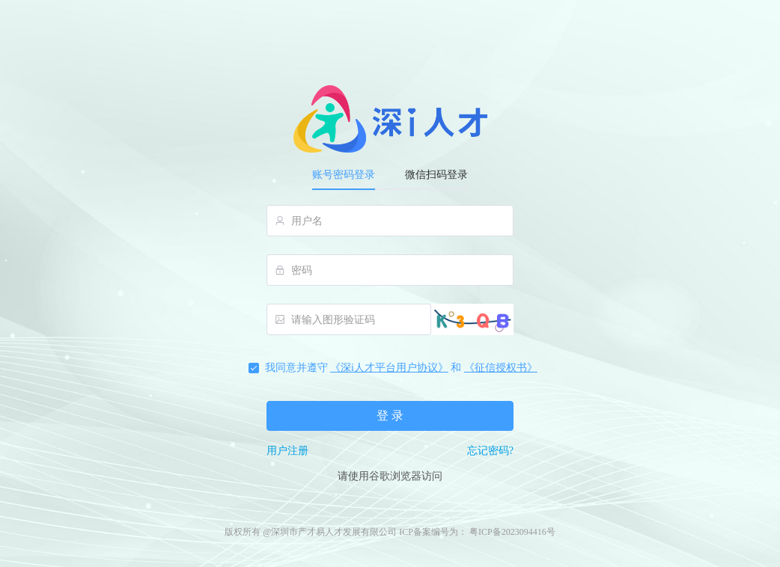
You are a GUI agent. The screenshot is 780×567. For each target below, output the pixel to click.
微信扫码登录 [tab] (436, 174)
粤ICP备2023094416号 (512, 532)
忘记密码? (490, 450)
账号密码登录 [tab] (343, 174)
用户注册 (287, 450)
